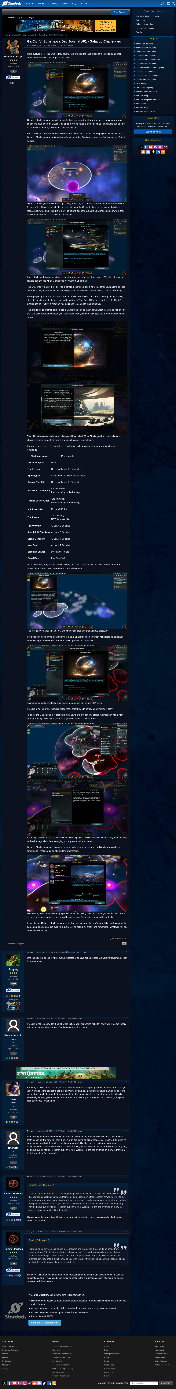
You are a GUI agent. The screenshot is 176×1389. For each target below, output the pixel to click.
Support (84, 3)
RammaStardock (13, 1193)
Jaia (13, 1099)
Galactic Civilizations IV (61, 1354)
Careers (107, 1357)
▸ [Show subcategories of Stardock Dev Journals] (46, 34)
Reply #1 (31, 952)
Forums (107, 1376)
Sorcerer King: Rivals (60, 1376)
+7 (13, 1053)
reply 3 (45, 1240)
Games (41, 3)
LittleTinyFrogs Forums (76, 952)
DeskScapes (7, 1361)
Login (31, 18)
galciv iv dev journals (118, 938)
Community (53, 3)
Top (126, 952)
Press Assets (109, 1365)
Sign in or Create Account (44, 1323)
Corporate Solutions (10, 1350)
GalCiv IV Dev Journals (58, 35)
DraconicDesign (13, 56)
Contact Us (108, 1372)
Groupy (5, 1369)
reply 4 (51, 1185)
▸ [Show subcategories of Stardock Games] (26, 34)
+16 (13, 1117)
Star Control (57, 1361)
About (106, 1346)
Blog (74, 3)
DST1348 (13, 1148)
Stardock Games (18, 35)
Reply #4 (31, 1131)
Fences (5, 1357)
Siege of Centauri (59, 1372)
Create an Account (162, 1354)
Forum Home (13, 18)
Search (23, 18)
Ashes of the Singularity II (62, 1346)
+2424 (13, 984)
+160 (13, 1208)
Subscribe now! (153, 132)
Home (6, 35)
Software (29, 3)
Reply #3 (31, 1082)
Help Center (159, 1346)
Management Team (111, 1354)
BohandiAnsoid (13, 1035)
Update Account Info (162, 1365)
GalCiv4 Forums (65, 46)
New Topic (119, 12)
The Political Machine (60, 1365)
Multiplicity (6, 1365)
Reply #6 (31, 1232)
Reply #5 (31, 1176)
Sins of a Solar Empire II (61, 1357)
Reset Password (161, 1361)
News (65, 3)
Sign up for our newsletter (113, 1383)
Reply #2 (31, 1018)
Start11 (5, 1354)
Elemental (56, 1350)
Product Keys (160, 1357)
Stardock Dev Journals (37, 35)
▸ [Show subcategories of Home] (10, 34)
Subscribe (165, 1383)
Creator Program (110, 1369)
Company (109, 1341)
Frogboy (13, 969)
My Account (159, 1350)
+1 (13, 71)
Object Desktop (8, 1346)
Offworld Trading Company (62, 1369)
